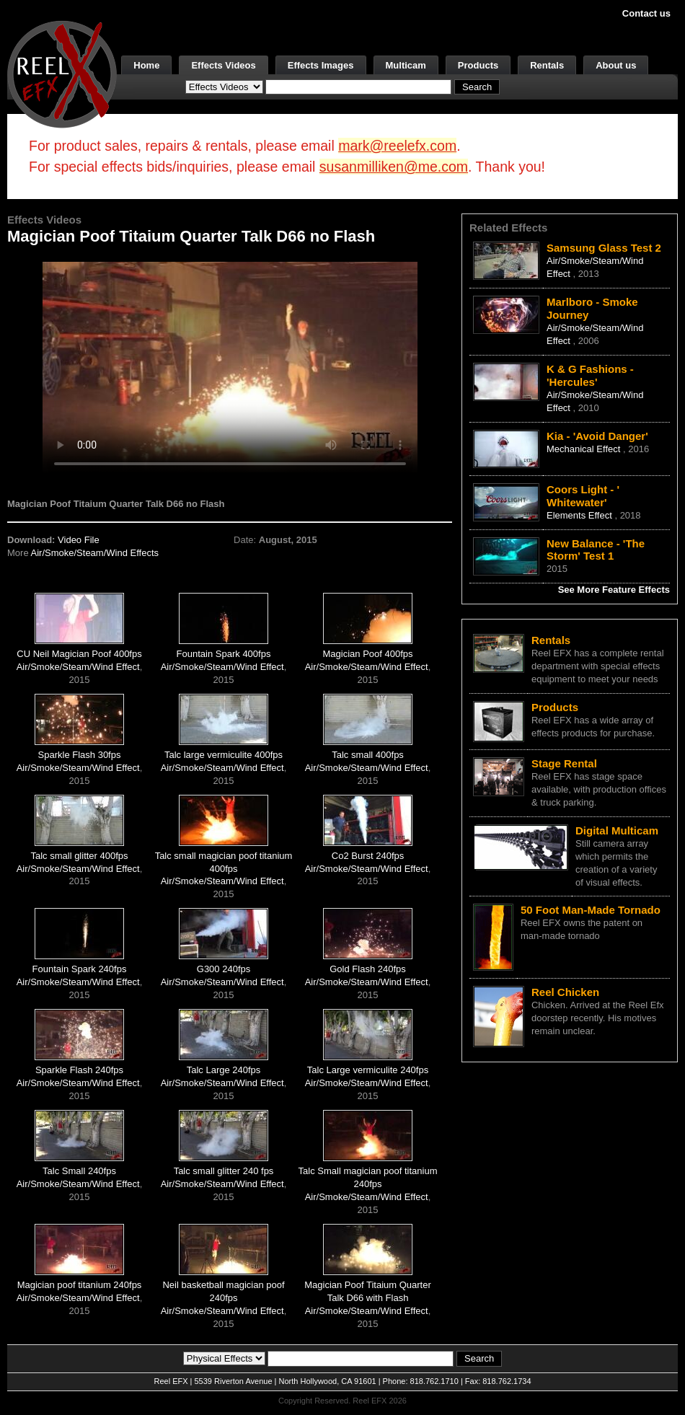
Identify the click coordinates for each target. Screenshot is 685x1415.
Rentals (547, 65)
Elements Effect (580, 515)
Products (478, 65)
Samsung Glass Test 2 (604, 248)
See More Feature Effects (614, 589)
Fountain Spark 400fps (224, 653)
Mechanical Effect (585, 449)
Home (146, 65)
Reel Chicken (565, 992)
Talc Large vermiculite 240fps (367, 1069)
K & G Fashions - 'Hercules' (590, 375)
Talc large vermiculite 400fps (223, 754)
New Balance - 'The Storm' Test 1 (596, 550)
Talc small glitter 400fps (79, 855)
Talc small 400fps (368, 754)
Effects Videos (223, 65)
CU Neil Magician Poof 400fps (79, 653)
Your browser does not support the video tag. (230, 367)
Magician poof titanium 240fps (79, 1284)
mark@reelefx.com (397, 146)
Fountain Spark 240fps (79, 969)
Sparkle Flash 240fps (79, 1069)
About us (616, 65)
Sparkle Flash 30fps (79, 754)
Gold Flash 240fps (368, 969)
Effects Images (321, 65)
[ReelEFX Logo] (62, 73)
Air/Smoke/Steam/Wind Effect (78, 666)
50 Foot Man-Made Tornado (590, 910)
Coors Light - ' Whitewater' (583, 495)
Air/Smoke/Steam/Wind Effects (95, 552)
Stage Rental (564, 763)
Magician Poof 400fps (368, 653)
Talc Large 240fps (224, 1069)
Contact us (646, 13)
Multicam (406, 65)
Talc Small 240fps (79, 1170)
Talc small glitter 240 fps (224, 1170)
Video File (79, 539)
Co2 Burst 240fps (368, 855)
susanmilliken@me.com (393, 167)
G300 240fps (223, 969)
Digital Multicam (616, 830)
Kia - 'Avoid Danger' (597, 436)
